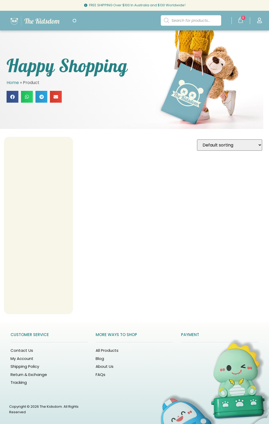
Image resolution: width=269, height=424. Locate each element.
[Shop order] (229, 145)
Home (13, 83)
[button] (74, 20)
